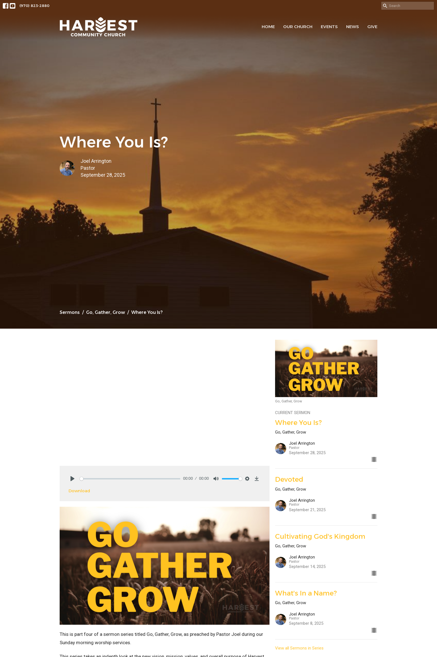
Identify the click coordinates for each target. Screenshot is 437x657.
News (352, 26)
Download (79, 490)
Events (329, 26)
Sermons (70, 312)
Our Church (297, 26)
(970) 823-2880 (34, 5)
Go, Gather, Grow (105, 312)
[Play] (72, 478)
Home (268, 26)
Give (372, 26)
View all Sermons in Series (299, 648)
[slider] (130, 478)
